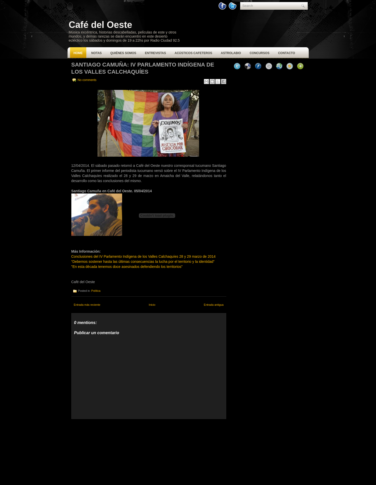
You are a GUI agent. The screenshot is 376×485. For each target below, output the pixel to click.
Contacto (286, 53)
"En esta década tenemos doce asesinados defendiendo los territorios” (127, 267)
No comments (87, 80)
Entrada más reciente (87, 304)
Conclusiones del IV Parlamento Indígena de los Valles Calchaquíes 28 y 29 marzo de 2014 (143, 256)
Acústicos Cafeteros (193, 53)
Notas (96, 53)
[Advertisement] (109, 450)
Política (96, 290)
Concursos (259, 53)
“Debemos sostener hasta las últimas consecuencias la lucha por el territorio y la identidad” (143, 262)
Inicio (152, 304)
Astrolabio (231, 53)
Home (78, 53)
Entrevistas (155, 53)
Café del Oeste (100, 25)
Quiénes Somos (123, 53)
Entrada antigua (214, 304)
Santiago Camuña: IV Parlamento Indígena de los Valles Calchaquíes (142, 68)
